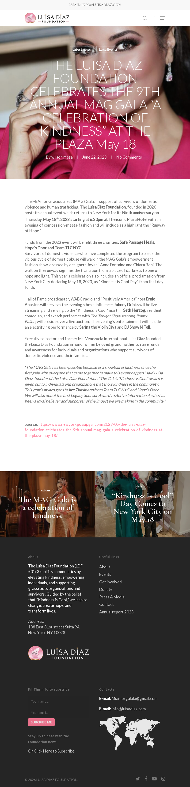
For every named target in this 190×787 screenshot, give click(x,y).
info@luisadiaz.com (129, 708)
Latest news (81, 49)
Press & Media (112, 596)
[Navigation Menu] (162, 18)
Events (105, 574)
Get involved (110, 581)
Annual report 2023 (116, 611)
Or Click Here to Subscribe (51, 751)
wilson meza (62, 157)
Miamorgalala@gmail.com (135, 698)
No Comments (129, 157)
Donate (105, 589)
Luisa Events (108, 49)
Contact (106, 604)
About (104, 566)
